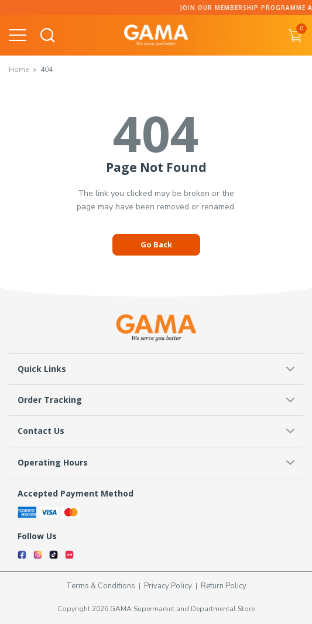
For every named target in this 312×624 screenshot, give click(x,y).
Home (19, 69)
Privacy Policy (168, 586)
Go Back (156, 244)
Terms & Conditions (100, 586)
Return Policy (223, 586)
